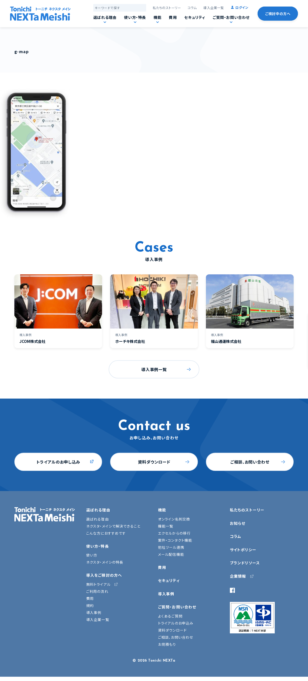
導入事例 (93, 612)
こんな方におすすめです (106, 533)
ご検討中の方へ (277, 13)
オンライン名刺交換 (174, 519)
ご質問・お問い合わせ (231, 17)
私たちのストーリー (167, 7)
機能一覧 (165, 526)
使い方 (91, 555)
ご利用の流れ (97, 591)
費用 (173, 17)
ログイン (241, 7)
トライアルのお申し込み (58, 462)
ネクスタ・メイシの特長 (104, 562)
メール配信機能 (171, 554)
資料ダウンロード (154, 462)
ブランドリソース (245, 562)
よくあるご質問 (170, 616)
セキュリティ (194, 17)
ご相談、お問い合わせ (249, 462)
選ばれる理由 (105, 17)
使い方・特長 (135, 17)
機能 (157, 17)
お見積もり (167, 644)
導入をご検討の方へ (104, 575)
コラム (192, 7)
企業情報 (238, 576)
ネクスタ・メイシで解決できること (113, 526)
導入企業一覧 (213, 7)
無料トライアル (98, 584)
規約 (90, 605)
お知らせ (237, 523)
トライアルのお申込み (175, 623)
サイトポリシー (243, 549)
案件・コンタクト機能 (175, 540)
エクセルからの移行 (174, 533)
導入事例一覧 (154, 369)
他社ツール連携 (171, 547)
